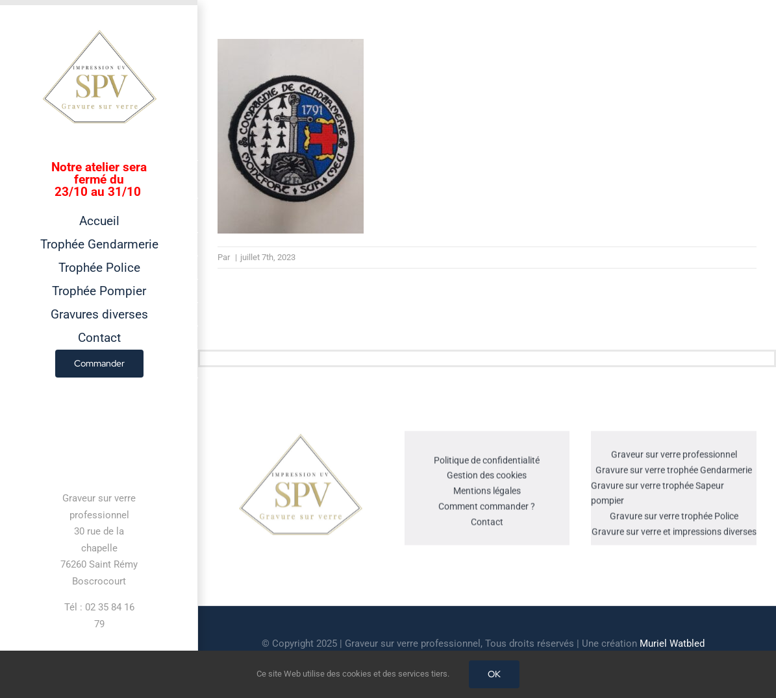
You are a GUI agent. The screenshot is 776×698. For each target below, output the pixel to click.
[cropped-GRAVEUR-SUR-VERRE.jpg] (300, 437)
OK (494, 674)
